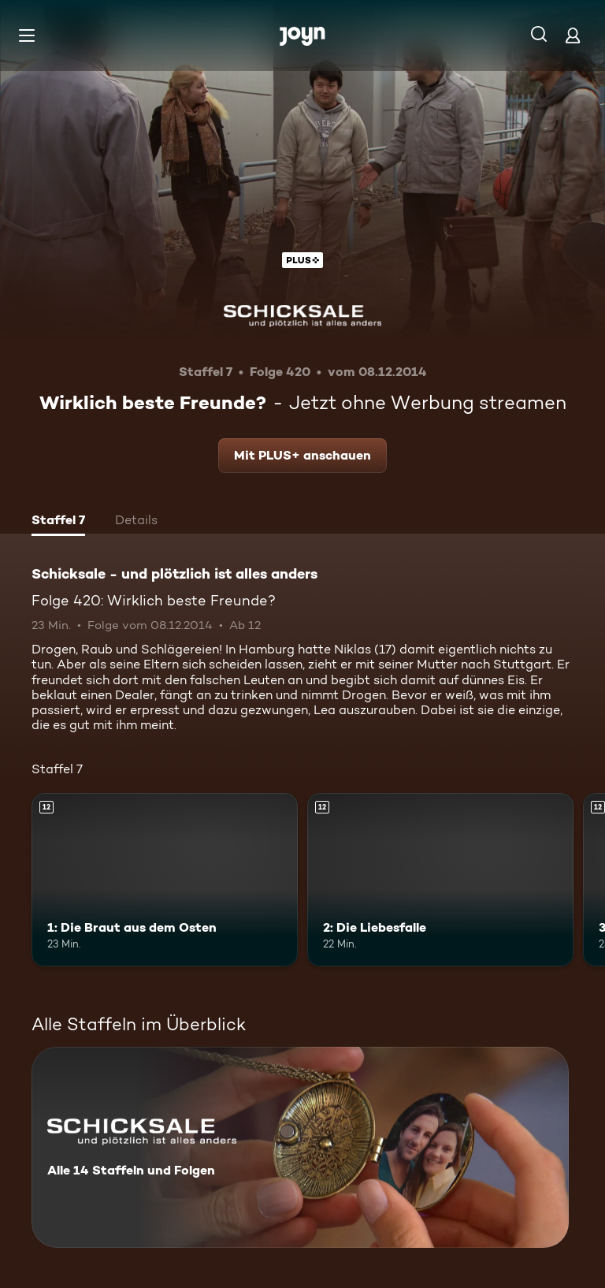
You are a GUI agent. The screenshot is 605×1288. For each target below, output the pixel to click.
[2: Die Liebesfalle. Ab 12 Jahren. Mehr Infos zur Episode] (440, 879)
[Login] (573, 35)
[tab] (58, 522)
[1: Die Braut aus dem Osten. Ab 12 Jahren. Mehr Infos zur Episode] (165, 879)
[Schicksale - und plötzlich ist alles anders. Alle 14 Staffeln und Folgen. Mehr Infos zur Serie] (300, 1147)
